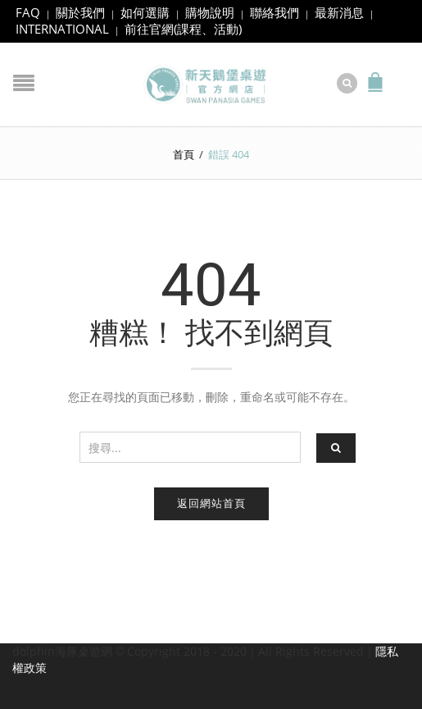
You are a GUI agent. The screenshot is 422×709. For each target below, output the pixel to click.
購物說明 (209, 12)
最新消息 (339, 12)
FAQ (28, 12)
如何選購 (145, 12)
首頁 (183, 154)
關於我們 (80, 12)
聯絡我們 (274, 12)
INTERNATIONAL (62, 29)
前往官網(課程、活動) (183, 29)
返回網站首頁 (211, 503)
